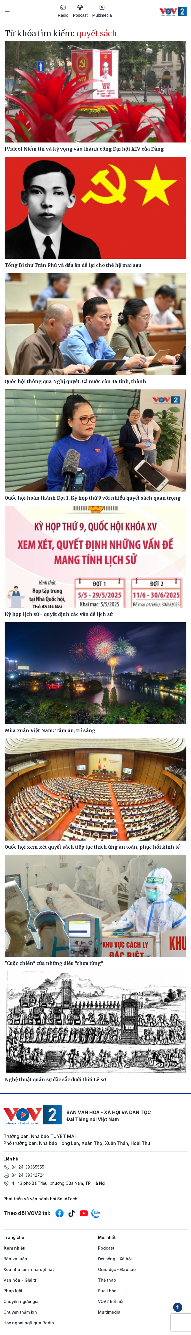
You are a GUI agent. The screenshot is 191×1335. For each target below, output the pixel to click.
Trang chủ (13, 1237)
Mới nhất (107, 1237)
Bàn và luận (15, 1258)
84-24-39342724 (28, 1175)
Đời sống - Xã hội (115, 1258)
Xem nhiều (14, 1248)
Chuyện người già (21, 1301)
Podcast (80, 11)
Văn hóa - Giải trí (20, 1280)
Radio (63, 11)
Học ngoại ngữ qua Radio (28, 1322)
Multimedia (102, 11)
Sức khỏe (107, 1290)
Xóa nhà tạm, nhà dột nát (28, 1269)
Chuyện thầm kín (20, 1312)
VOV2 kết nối (110, 1301)
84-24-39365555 (28, 1167)
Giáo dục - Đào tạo (117, 1269)
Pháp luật (13, 1290)
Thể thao (107, 1280)
